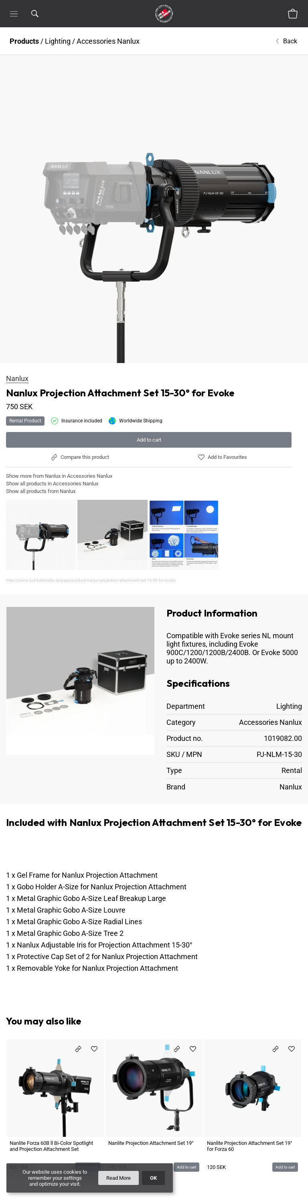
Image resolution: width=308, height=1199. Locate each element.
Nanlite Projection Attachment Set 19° (151, 1086)
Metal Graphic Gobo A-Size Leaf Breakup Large (91, 870)
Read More (118, 1178)
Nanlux (17, 378)
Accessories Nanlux (108, 41)
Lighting (58, 41)
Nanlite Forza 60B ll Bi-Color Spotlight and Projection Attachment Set (51, 1089)
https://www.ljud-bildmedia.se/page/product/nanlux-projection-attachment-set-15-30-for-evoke (90, 580)
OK (153, 1178)
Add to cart (149, 440)
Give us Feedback (279, 1182)
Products (24, 41)
